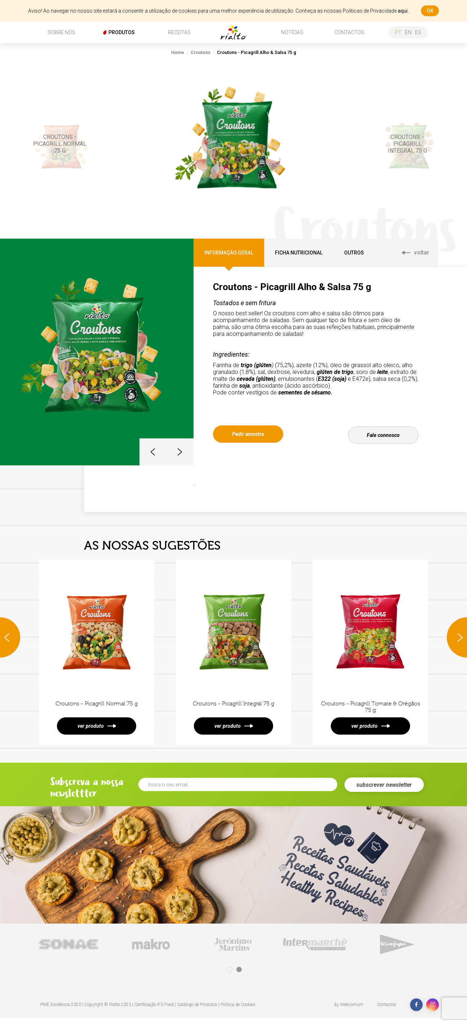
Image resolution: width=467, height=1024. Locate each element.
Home (177, 52)
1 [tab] (229, 975)
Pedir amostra (248, 433)
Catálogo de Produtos (197, 1010)
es (418, 32)
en (408, 32)
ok (430, 11)
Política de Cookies (238, 1010)
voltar (415, 252)
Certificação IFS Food (154, 1010)
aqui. (403, 11)
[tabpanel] (69, 950)
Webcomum (351, 1010)
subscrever (384, 790)
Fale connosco (383, 433)
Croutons (200, 52)
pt (398, 32)
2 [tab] (239, 975)
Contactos (386, 1010)
